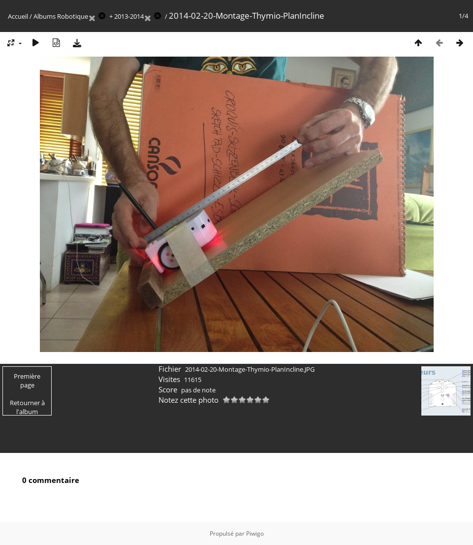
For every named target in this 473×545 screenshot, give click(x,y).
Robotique (72, 16)
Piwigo (255, 533)
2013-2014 (129, 16)
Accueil (18, 16)
